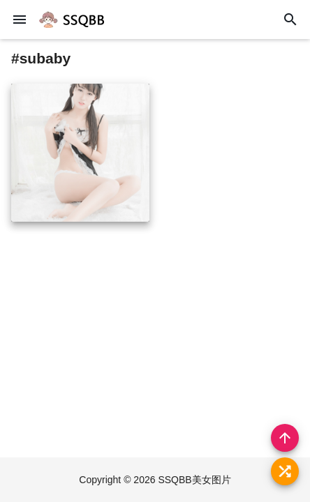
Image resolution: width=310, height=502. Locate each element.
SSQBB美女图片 (194, 479)
